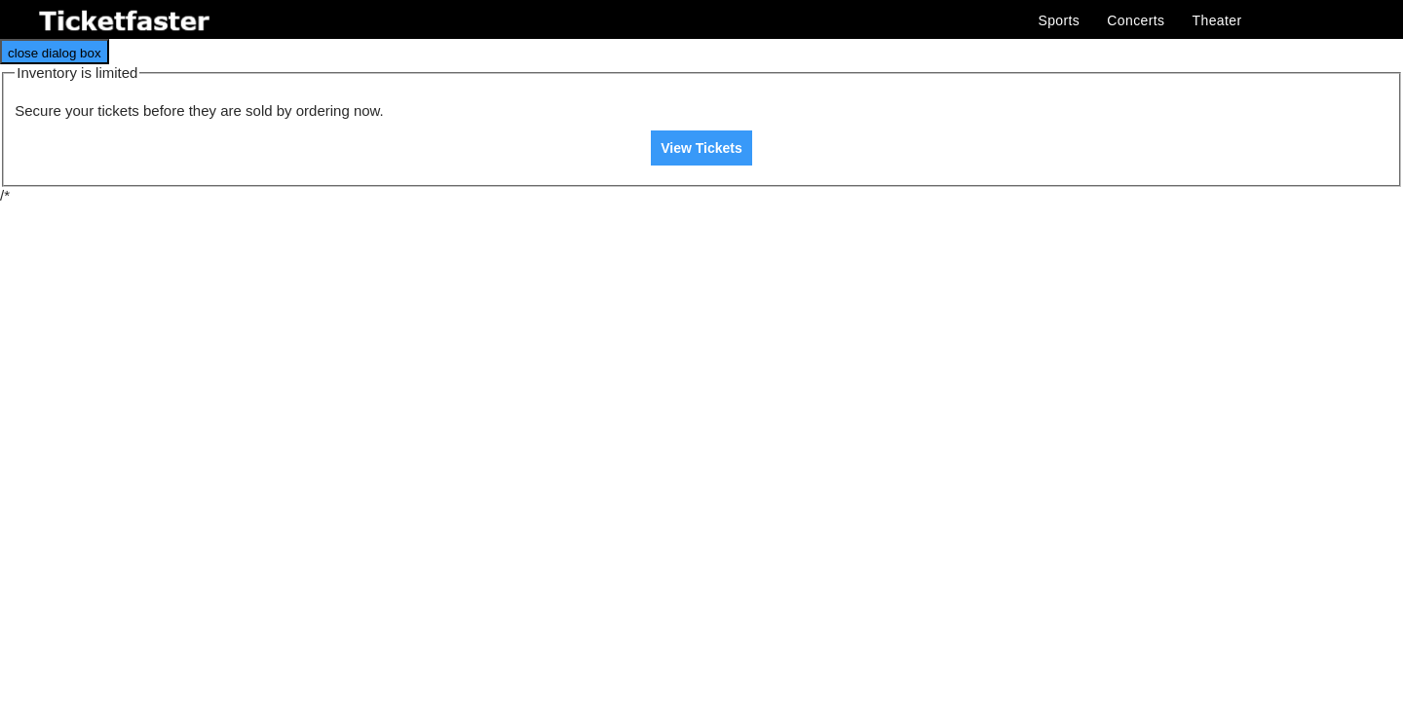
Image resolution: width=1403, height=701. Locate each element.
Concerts (1135, 20)
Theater (1217, 20)
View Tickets (701, 148)
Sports (1059, 20)
